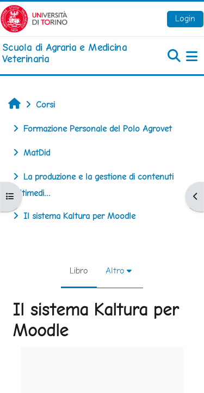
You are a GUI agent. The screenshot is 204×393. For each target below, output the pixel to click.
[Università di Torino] (34, 18)
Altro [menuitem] (115, 270)
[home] (68, 53)
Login (185, 18)
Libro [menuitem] (79, 270)
